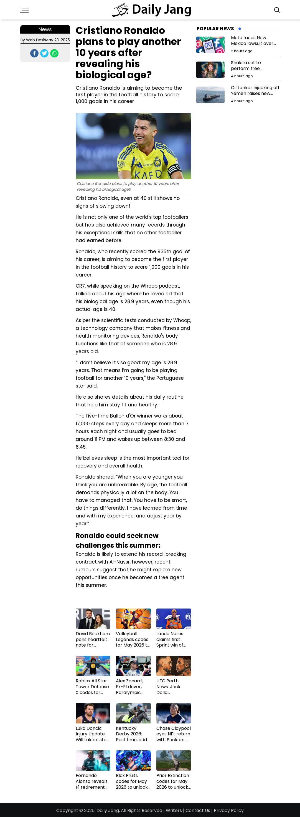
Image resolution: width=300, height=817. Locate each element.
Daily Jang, (108, 810)
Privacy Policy (229, 810)
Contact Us (197, 810)
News (45, 29)
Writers (174, 810)
